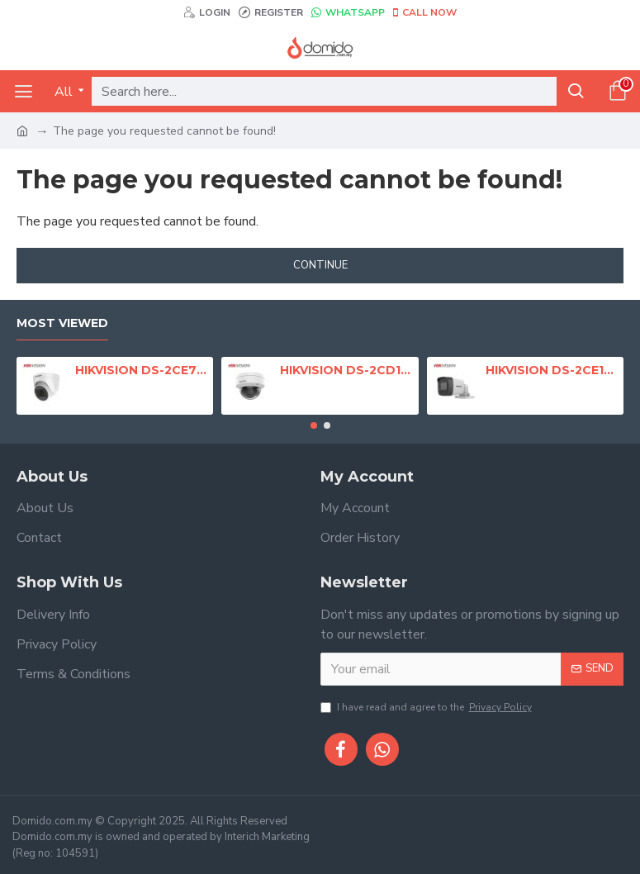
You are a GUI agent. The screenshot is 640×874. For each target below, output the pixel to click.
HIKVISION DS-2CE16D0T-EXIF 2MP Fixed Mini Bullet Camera (552, 370)
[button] (314, 425)
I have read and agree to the (427, 707)
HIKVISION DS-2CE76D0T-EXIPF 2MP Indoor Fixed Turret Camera (141, 370)
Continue (320, 265)
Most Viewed (62, 323)
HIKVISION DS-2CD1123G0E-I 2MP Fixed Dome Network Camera (346, 370)
